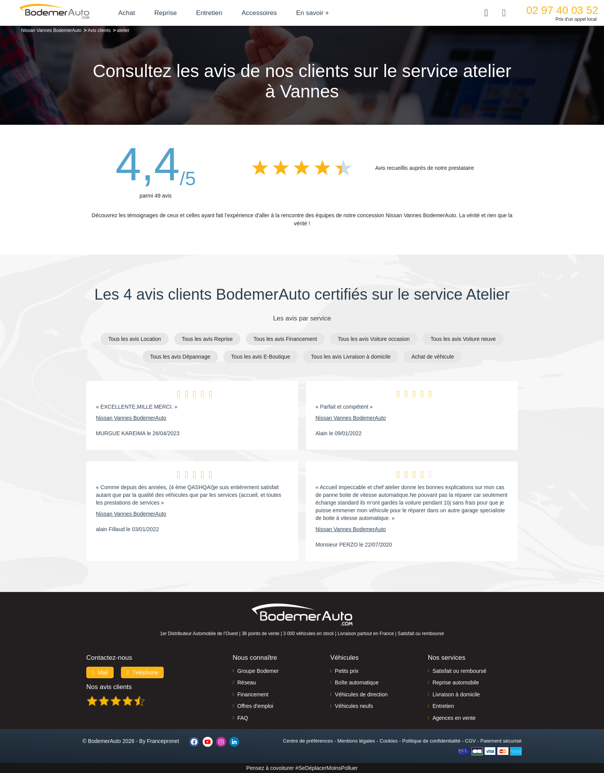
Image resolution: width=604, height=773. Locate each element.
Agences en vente (454, 718)
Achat (126, 13)
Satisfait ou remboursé (460, 671)
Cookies (388, 741)
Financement (252, 694)
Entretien (209, 13)
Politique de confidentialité (431, 741)
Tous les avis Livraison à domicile (351, 357)
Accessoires (259, 13)
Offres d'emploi (255, 706)
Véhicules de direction (361, 694)
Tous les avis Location (134, 339)
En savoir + (312, 13)
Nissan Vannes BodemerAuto (131, 418)
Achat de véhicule (432, 357)
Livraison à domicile (456, 694)
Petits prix (346, 671)
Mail (100, 672)
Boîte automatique (357, 682)
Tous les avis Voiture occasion (374, 339)
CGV (470, 741)
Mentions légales (356, 741)
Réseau (246, 682)
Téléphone (142, 672)
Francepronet (163, 741)
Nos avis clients (109, 687)
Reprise (165, 13)
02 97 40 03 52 (562, 10)
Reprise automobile (456, 682)
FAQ (242, 718)
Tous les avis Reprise (207, 339)
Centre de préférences (308, 741)
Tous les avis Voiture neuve (463, 339)
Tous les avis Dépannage (180, 357)
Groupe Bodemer (258, 671)
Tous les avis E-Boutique (260, 357)
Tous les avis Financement (285, 339)
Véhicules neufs (354, 706)
